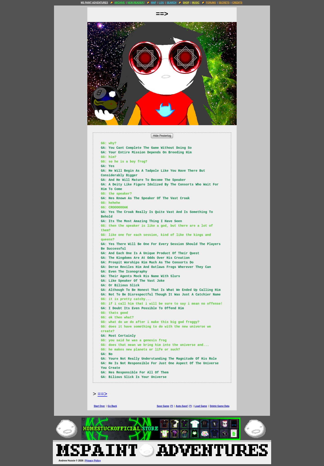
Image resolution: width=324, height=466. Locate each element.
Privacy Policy (93, 460)
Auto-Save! (182, 406)
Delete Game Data (219, 406)
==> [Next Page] (102, 394)
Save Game (163, 406)
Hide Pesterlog (162, 135)
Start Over (99, 406)
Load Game (200, 406)
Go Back (112, 406)
